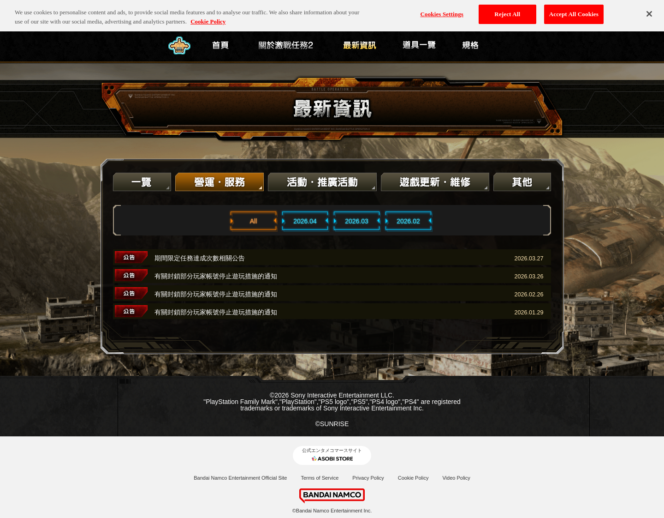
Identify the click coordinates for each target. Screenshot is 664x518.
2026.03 (356, 221)
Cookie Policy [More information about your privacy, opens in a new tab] (207, 14)
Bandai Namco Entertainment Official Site (240, 478)
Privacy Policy (368, 478)
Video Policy (456, 478)
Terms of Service (319, 478)
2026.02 (408, 221)
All (253, 221)
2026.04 (305, 221)
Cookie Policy (413, 478)
